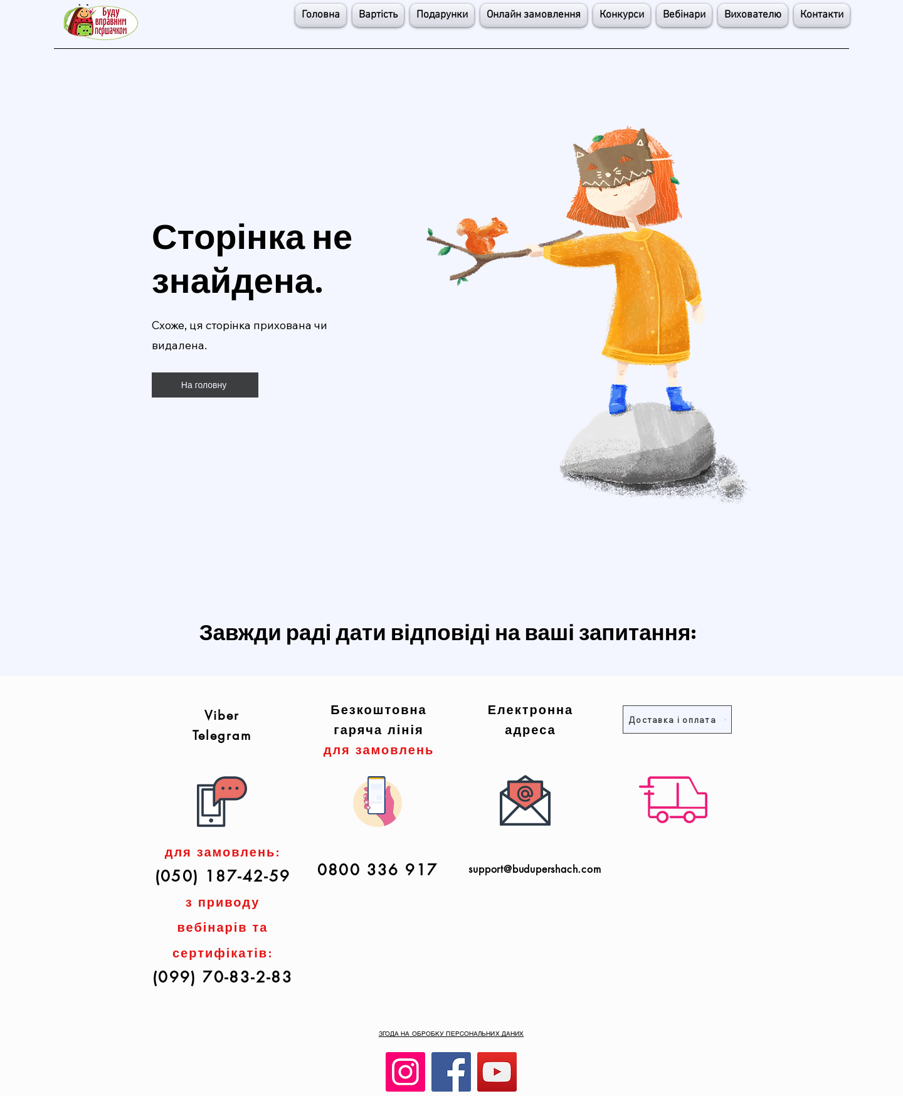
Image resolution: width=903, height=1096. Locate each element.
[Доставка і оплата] (677, 719)
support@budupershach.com (534, 869)
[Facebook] (451, 1072)
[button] (621, 15)
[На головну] (205, 385)
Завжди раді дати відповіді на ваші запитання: (448, 631)
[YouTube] (497, 1072)
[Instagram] (405, 1072)
